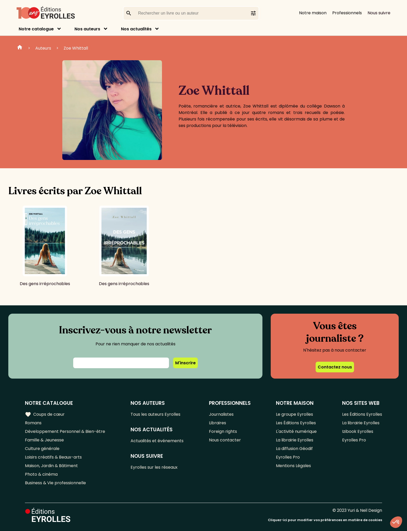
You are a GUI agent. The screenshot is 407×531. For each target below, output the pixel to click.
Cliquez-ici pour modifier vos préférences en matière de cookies (325, 520)
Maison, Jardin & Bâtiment (51, 466)
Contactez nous (335, 367)
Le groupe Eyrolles (294, 414)
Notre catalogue (36, 29)
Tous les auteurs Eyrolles (155, 414)
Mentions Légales (293, 466)
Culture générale (42, 449)
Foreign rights (223, 431)
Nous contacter (225, 440)
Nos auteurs (87, 29)
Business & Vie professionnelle (55, 483)
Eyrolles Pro (288, 457)
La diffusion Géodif (294, 449)
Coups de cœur (45, 414)
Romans (33, 423)
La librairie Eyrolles (294, 440)
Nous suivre (379, 13)
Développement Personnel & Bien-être (65, 431)
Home (20, 48)
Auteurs (43, 48)
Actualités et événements (157, 441)
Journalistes (221, 414)
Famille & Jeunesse (44, 440)
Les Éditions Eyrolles (296, 423)
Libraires (217, 423)
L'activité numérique (296, 431)
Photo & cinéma (41, 474)
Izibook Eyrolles (357, 431)
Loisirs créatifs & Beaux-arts (53, 457)
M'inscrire (185, 363)
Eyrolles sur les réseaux (154, 467)
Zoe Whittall (76, 48)
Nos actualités (136, 29)
